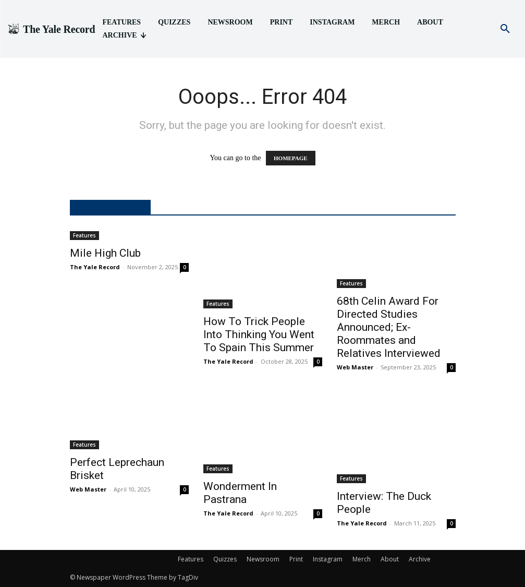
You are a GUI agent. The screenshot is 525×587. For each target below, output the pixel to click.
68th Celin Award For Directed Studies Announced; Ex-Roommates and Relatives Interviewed (389, 327)
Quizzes (225, 559)
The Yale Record (95, 267)
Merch (361, 559)
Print (296, 559)
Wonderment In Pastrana (240, 493)
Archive (420, 559)
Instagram (328, 559)
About (390, 559)
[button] (505, 29)
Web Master (355, 367)
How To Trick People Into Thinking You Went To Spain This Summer (258, 334)
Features (84, 235)
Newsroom (263, 559)
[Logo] (51, 29)
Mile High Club (105, 253)
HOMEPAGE (291, 158)
